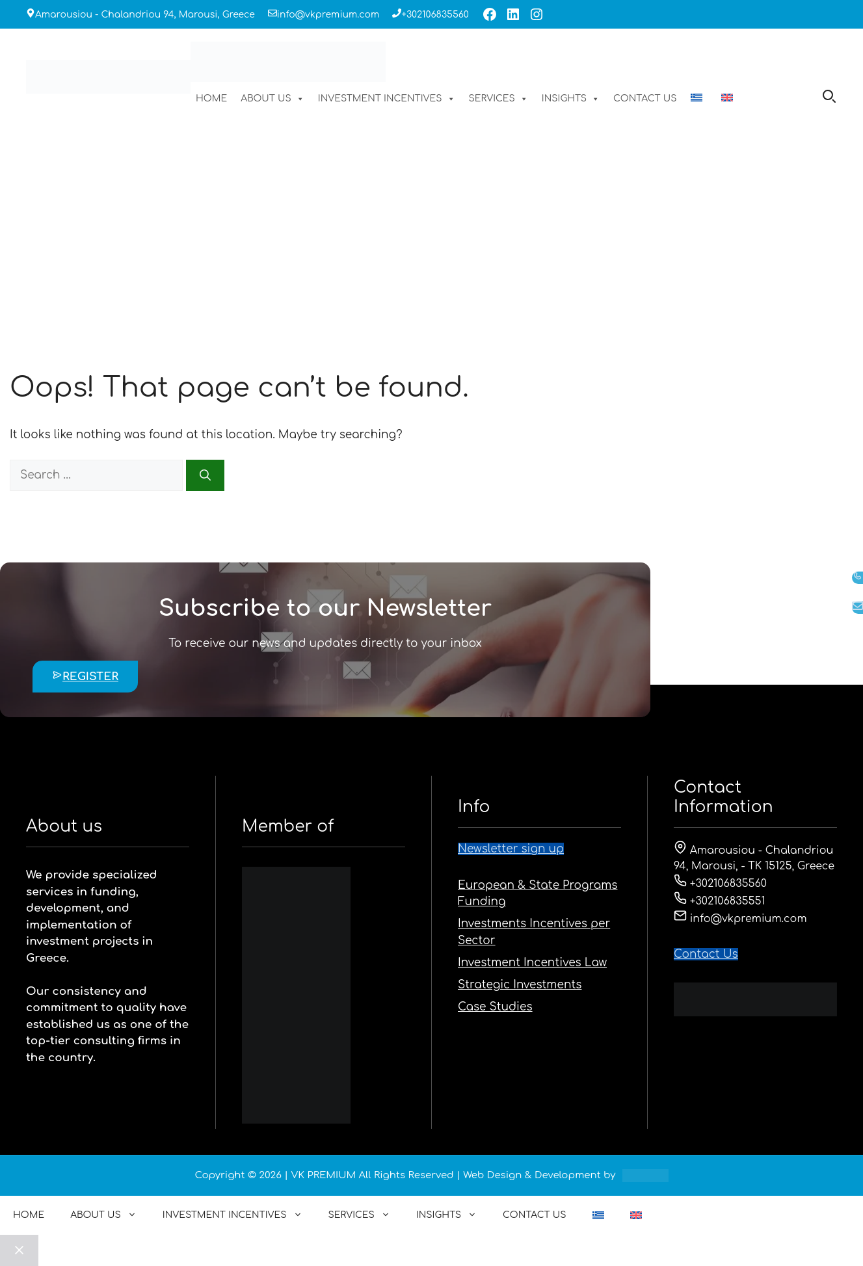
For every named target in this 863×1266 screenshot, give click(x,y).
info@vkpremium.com (328, 15)
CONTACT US (645, 98)
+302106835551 (719, 901)
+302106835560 (435, 15)
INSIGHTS (571, 99)
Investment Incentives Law (532, 962)
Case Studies (495, 1007)
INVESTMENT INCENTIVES (386, 99)
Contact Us (706, 954)
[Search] (205, 475)
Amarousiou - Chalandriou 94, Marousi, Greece (145, 15)
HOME (211, 98)
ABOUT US (272, 99)
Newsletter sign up (511, 849)
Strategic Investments (519, 985)
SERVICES (498, 99)
